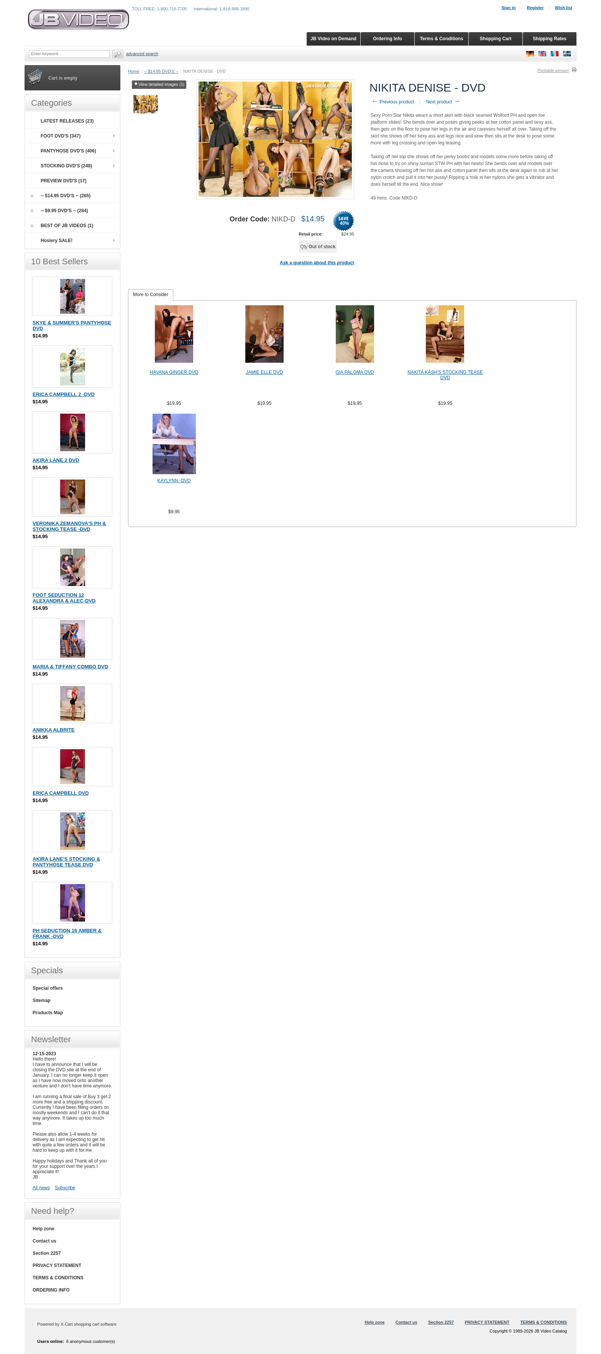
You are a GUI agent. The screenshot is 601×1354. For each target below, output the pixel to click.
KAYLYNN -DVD (174, 480)
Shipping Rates (549, 38)
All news (41, 1187)
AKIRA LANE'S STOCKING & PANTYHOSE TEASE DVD (66, 862)
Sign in (508, 7)
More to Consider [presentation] (150, 294)
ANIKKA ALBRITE (54, 730)
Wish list (563, 7)
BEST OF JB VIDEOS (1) (62, 225)
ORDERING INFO (51, 1290)
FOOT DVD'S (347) (60, 136)
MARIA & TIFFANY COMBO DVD (70, 667)
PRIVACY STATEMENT (57, 1265)
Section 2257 (47, 1253)
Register (535, 7)
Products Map (48, 1012)
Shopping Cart (496, 38)
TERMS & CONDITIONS (58, 1277)
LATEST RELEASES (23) (67, 121)
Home (133, 71)
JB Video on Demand (333, 38)
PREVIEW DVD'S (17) (64, 180)
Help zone (43, 1228)
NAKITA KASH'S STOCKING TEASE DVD (445, 375)
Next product (443, 102)
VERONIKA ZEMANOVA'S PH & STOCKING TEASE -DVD (69, 526)
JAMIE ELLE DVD (264, 372)
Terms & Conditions (441, 38)
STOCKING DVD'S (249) (66, 166)
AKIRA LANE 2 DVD (56, 460)
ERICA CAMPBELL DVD (61, 793)
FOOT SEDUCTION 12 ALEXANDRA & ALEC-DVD (64, 598)
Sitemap (42, 1000)
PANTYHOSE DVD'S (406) (68, 151)
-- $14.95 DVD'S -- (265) (60, 195)
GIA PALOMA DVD (354, 372)
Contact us (44, 1241)
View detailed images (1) (159, 84)
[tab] (150, 295)
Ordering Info (387, 38)
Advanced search (142, 53)
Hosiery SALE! (56, 240)
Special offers (48, 988)
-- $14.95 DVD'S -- (161, 71)
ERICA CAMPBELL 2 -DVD (64, 394)
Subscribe (65, 1187)
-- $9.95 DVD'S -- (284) (59, 210)
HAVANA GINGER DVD (174, 372)
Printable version (553, 70)
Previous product (392, 102)
